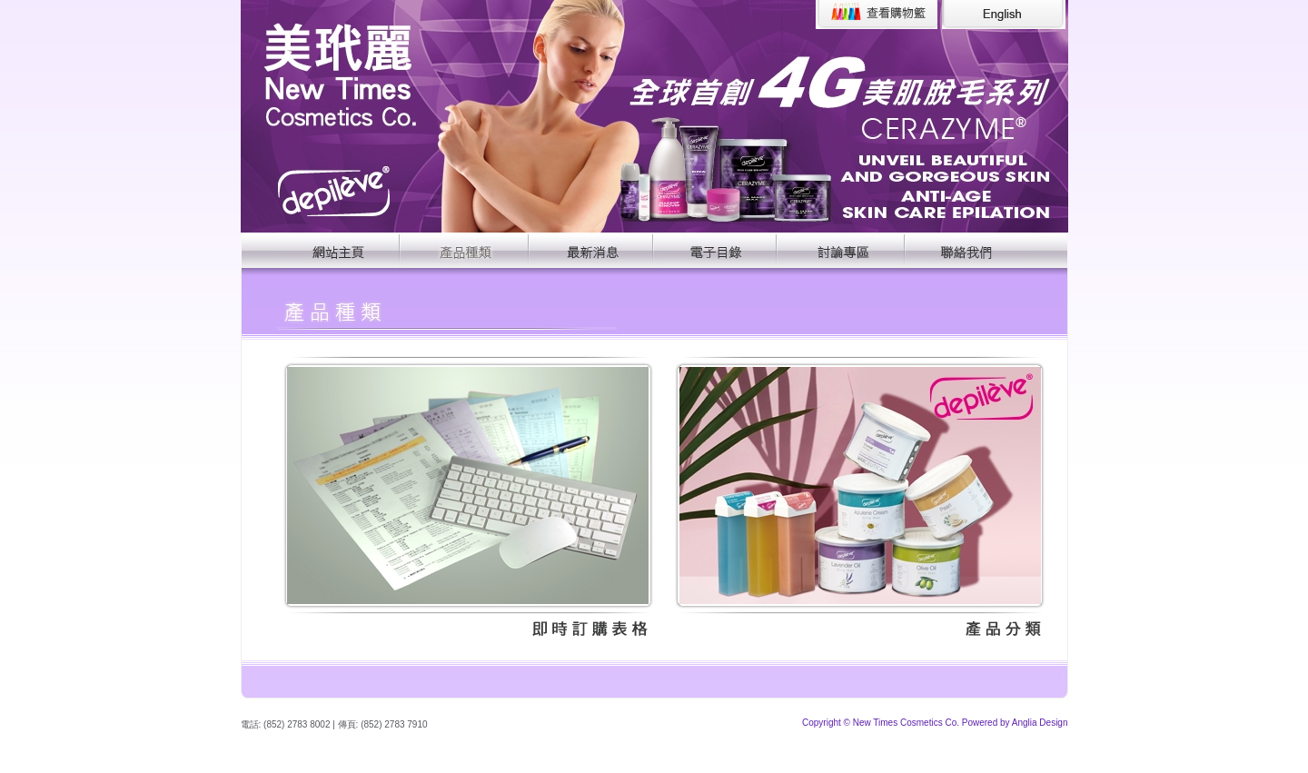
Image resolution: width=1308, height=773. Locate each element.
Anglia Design (1040, 723)
